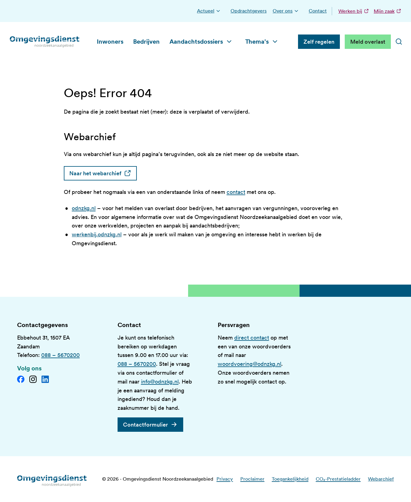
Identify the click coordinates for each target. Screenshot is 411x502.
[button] (218, 11)
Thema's (257, 41)
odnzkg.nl (84, 208)
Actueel (205, 11)
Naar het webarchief (103, 173)
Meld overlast (367, 41)
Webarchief (381, 479)
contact (236, 192)
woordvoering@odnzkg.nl (249, 364)
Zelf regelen (319, 41)
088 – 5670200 (60, 355)
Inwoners (110, 41)
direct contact (251, 337)
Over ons (283, 11)
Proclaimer (252, 479)
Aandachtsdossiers (196, 41)
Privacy (224, 479)
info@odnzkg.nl (160, 381)
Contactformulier (145, 424)
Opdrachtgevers (249, 11)
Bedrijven (146, 41)
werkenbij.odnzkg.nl (97, 234)
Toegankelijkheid (290, 479)
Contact (318, 11)
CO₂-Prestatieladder (338, 479)
